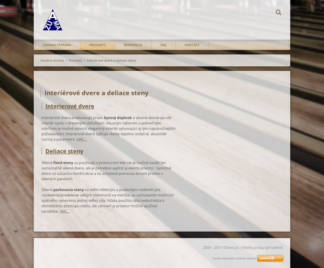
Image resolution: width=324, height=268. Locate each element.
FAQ (163, 45)
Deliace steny (64, 151)
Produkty (97, 45)
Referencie (133, 45)
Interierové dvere (69, 106)
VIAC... (81, 139)
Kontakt (192, 45)
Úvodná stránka (57, 45)
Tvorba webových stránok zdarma (234, 258)
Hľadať (278, 13)
